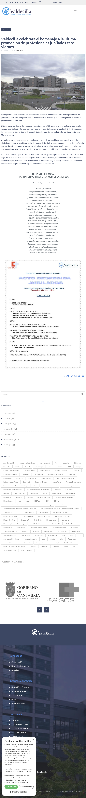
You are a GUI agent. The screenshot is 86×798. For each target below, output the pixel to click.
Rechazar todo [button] (26, 786)
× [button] (33, 739)
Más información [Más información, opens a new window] (23, 782)
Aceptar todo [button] (11, 786)
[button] (19, 792)
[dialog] (19, 766)
